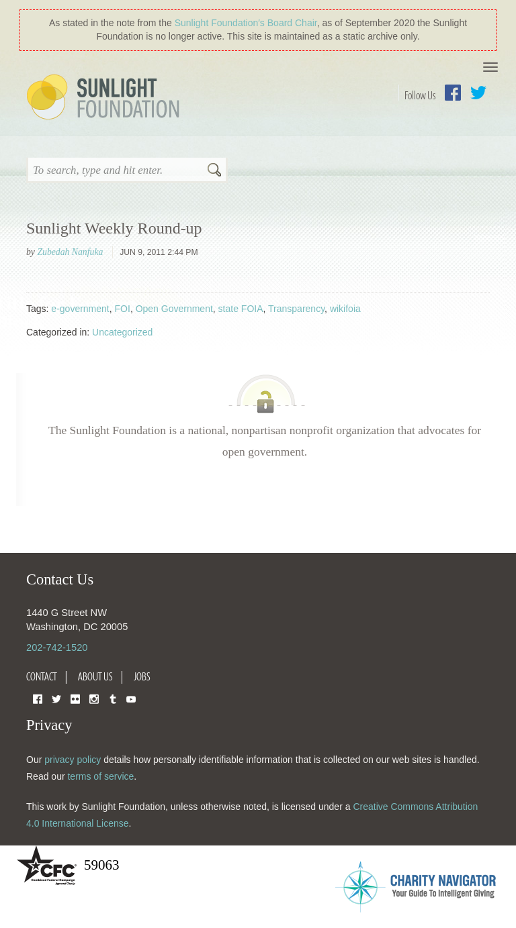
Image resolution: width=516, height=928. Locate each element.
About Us (95, 676)
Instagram (94, 698)
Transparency (296, 308)
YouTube (131, 698)
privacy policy (72, 759)
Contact (41, 676)
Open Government (174, 308)
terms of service (100, 776)
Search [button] (214, 171)
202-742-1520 (56, 647)
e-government (80, 308)
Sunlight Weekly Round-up (114, 228)
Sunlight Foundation (105, 98)
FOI (122, 308)
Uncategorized (122, 332)
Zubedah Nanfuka (70, 252)
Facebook (453, 93)
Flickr (75, 698)
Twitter (478, 93)
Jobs (142, 676)
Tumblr (113, 698)
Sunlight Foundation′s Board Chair (246, 22)
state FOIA (240, 308)
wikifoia (345, 308)
